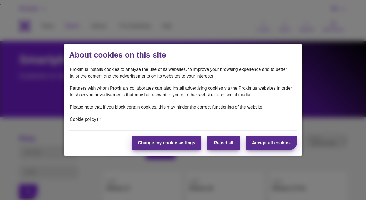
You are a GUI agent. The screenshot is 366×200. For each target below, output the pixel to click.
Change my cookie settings (166, 143)
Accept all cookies (271, 143)
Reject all (223, 143)
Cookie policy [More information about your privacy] (85, 119)
